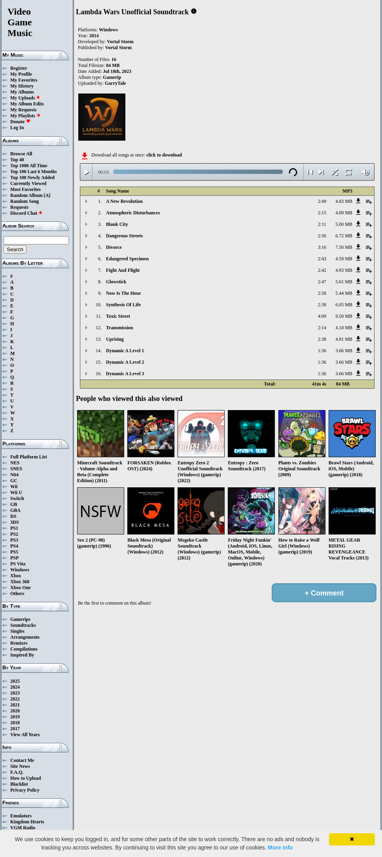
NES (14, 463)
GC (13, 480)
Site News (20, 766)
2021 (15, 705)
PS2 (14, 534)
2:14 (322, 327)
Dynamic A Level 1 (125, 350)
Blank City (117, 224)
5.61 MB (343, 281)
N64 (14, 474)
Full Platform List (28, 457)
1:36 (322, 350)
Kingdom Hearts (27, 822)
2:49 (322, 201)
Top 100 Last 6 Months (33, 171)
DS (13, 516)
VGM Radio (22, 827)
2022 (15, 699)
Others (17, 593)
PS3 (14, 540)
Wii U (16, 492)
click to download (164, 155)
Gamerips (20, 619)
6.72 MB (343, 236)
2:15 (322, 213)
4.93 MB (343, 270)
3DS (14, 522)
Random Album (26, 195)
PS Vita (17, 564)
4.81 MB (343, 339)
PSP (14, 558)
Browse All (21, 154)
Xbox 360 (19, 581)
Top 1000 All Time (28, 165)
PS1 (14, 528)
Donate (20, 121)
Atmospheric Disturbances (133, 213)
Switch (17, 498)
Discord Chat (26, 213)
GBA (15, 510)
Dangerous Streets (124, 236)
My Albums (22, 92)
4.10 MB (343, 327)
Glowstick (116, 281)
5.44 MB (343, 293)
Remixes (18, 643)
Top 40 (17, 159)
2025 (15, 681)
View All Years (25, 734)
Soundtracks (23, 625)
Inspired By (22, 655)
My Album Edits (27, 104)
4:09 (322, 316)
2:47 (322, 281)
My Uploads (25, 98)
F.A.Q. (16, 772)
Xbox (15, 575)
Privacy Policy (25, 790)
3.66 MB (343, 350)
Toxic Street (118, 316)
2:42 (322, 270)
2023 (15, 693)
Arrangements (25, 637)
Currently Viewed (28, 183)
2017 (15, 728)
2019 (15, 717)
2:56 (322, 236)
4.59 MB (343, 258)
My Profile (21, 74)
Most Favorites (25, 189)
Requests (19, 207)
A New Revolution (124, 201)
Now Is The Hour (123, 293)
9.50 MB (343, 316)
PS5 (14, 552)
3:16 (322, 247)
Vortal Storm (120, 41)
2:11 (322, 224)
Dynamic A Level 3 (125, 373)
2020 (15, 711)
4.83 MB (343, 201)
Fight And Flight (123, 270)
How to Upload (25, 778)
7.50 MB (343, 247)
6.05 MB (343, 304)
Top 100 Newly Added (32, 177)
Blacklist (19, 784)
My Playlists (25, 115)
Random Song (24, 201)
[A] (47, 195)
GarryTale (115, 83)
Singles (17, 631)
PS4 (14, 546)
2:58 (322, 293)
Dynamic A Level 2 (125, 362)
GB (13, 504)
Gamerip (112, 77)
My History (22, 86)
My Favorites (23, 80)
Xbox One (20, 587)
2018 (15, 722)
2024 (15, 687)
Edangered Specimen (127, 258)
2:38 (322, 304)
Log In (17, 127)
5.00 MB (343, 224)
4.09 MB (343, 213)
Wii (13, 486)
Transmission (119, 327)
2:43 (322, 258)
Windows (19, 570)
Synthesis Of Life (123, 304)
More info (280, 847)
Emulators (21, 816)
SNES (16, 468)
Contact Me (22, 760)
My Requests (23, 110)
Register (18, 68)
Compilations (24, 649)
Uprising (115, 339)
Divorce (114, 247)
